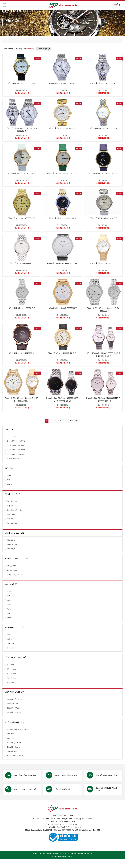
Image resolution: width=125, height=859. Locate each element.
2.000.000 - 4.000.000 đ (16, 441)
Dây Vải (10, 519)
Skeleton (10, 734)
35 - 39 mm (11, 673)
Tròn (8, 635)
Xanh (9, 604)
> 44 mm (10, 682)
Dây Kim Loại (12, 501)
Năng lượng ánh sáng (15, 574)
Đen (8, 596)
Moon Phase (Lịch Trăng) (16, 756)
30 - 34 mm (11, 669)
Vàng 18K (10, 738)
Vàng (9, 600)
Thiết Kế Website (83, 853)
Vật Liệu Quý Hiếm (14, 743)
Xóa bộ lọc (43, 49)
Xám (9, 609)
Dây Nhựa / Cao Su (14, 510)
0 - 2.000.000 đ (12, 437)
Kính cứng (11, 540)
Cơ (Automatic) (12, 570)
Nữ (8, 480)
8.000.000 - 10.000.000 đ (16, 454)
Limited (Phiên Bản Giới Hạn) (18, 729)
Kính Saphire (12, 544)
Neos (11, 25)
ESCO (92, 853)
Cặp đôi (10, 484)
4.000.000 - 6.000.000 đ (16, 445)
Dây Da (10, 505)
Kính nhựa (11, 549)
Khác (9, 618)
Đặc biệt (10, 648)
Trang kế (62, 421)
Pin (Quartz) (11, 566)
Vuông (9, 639)
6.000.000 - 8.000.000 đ (16, 450)
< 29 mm (10, 665)
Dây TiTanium (12, 514)
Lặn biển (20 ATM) (14, 712)
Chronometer (12, 751)
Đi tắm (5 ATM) (12, 704)
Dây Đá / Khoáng (13, 523)
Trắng (9, 591)
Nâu (8, 613)
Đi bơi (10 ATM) (13, 708)
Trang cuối (73, 421)
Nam (9, 475)
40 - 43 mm (11, 678)
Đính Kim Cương (13, 747)
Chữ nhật (10, 643)
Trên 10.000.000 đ (14, 459)
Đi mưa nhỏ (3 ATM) (14, 699)
